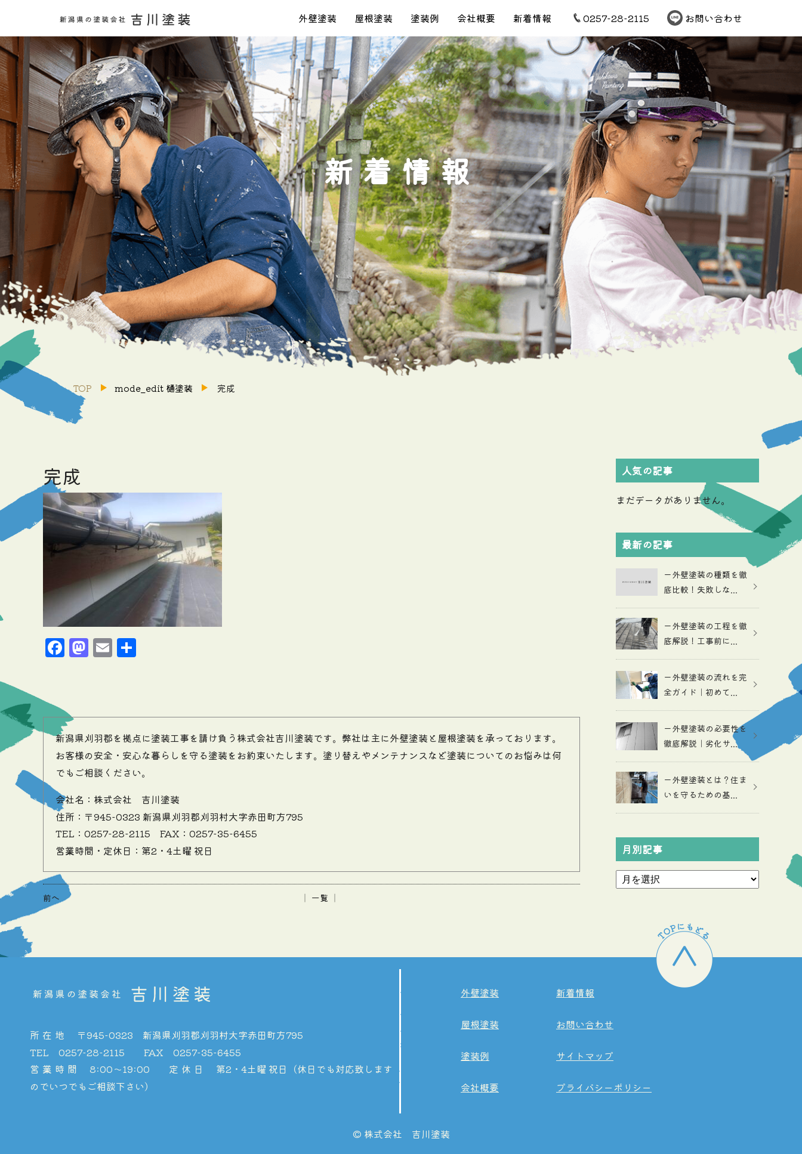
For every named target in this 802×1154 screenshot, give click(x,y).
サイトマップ (584, 1055)
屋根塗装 (373, 18)
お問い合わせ (713, 18)
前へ (51, 898)
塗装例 (425, 18)
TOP (82, 388)
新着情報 (532, 18)
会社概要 (476, 18)
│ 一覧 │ (320, 898)
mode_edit (154, 388)
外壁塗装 (317, 18)
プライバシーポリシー (604, 1087)
